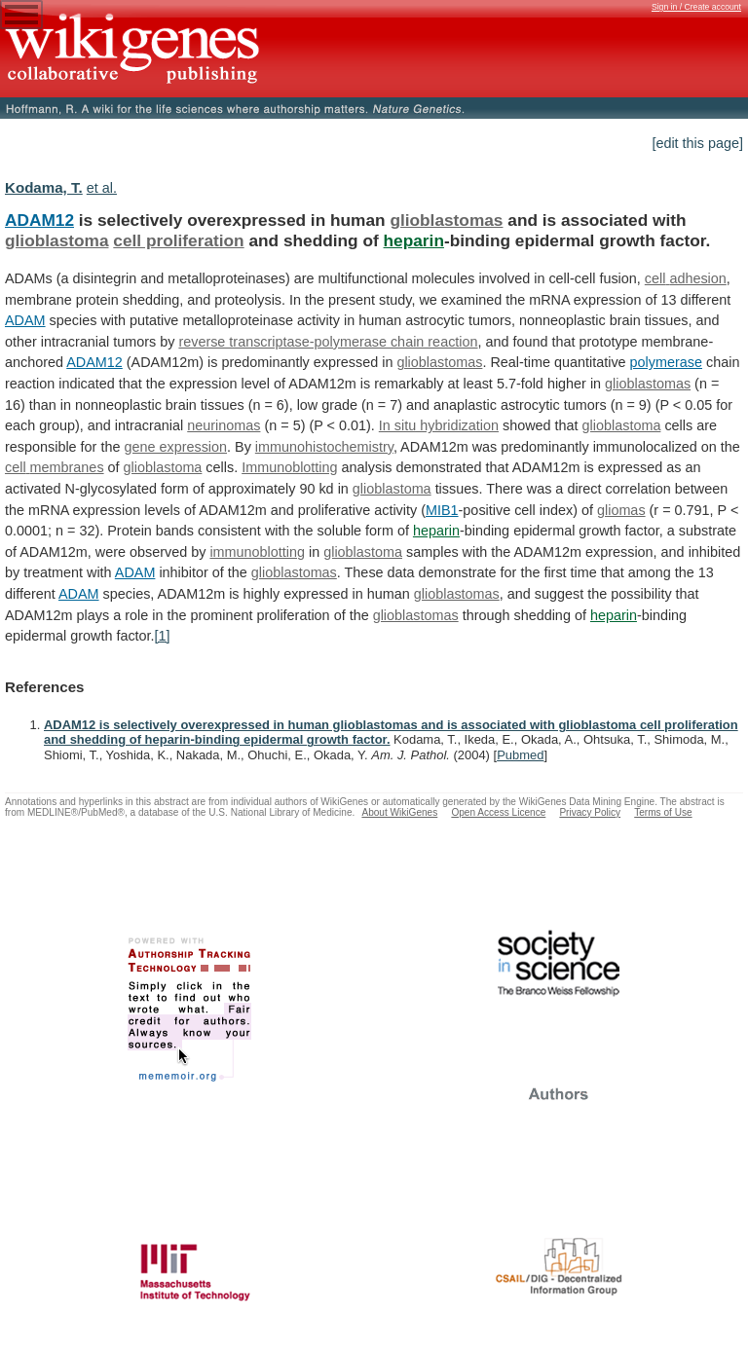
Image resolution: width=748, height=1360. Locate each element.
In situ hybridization (439, 425)
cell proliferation (178, 240)
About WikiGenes (399, 812)
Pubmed (520, 755)
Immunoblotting (289, 467)
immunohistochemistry (324, 447)
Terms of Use (663, 812)
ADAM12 (39, 220)
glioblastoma (57, 240)
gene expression (175, 447)
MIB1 (442, 510)
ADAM (25, 320)
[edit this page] (697, 143)
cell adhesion (686, 278)
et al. (102, 188)
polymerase (666, 362)
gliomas (621, 510)
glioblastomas (446, 220)
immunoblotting (257, 552)
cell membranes (54, 467)
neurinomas (223, 425)
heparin (414, 240)
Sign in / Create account (696, 7)
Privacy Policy (589, 812)
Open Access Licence (498, 812)
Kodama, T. (44, 187)
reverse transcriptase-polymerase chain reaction (327, 341)
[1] (162, 635)
